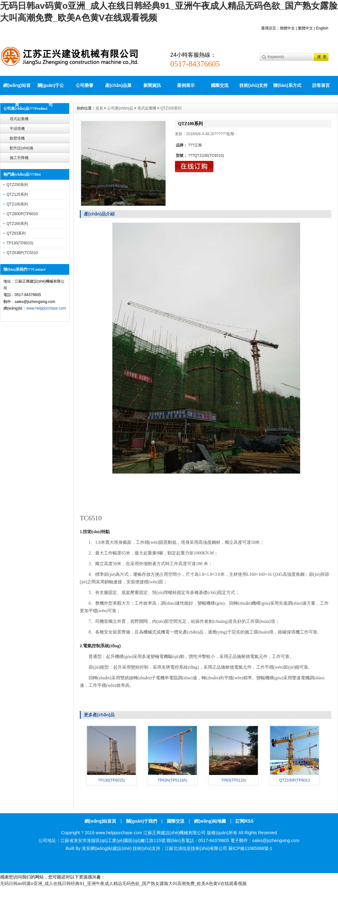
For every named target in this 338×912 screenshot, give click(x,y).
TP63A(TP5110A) (172, 780)
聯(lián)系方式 (287, 85)
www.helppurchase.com (46, 308)
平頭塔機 (17, 128)
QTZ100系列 (17, 204)
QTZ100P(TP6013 (294, 780)
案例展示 (186, 85)
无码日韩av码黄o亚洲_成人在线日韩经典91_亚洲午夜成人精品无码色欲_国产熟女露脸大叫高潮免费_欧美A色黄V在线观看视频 (123, 883)
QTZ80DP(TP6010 (22, 214)
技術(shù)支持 (253, 85)
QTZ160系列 (17, 223)
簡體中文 (287, 28)
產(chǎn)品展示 (118, 89)
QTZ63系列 (16, 233)
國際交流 (219, 85)
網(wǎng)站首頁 (16, 89)
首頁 (99, 108)
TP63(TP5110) (233, 780)
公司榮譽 (84, 85)
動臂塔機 (17, 138)
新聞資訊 (152, 85)
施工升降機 (19, 158)
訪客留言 (321, 85)
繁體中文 (305, 28)
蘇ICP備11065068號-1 (250, 848)
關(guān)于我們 (141, 821)
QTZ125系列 (17, 194)
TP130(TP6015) (20, 243)
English (322, 28)
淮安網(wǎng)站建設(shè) (106, 848)
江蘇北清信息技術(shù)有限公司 (196, 848)
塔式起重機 (19, 119)
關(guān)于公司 (51, 89)
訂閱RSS (244, 821)
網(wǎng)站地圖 (210, 821)
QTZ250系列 (17, 185)
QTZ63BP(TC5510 (22, 253)
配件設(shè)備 (21, 148)
